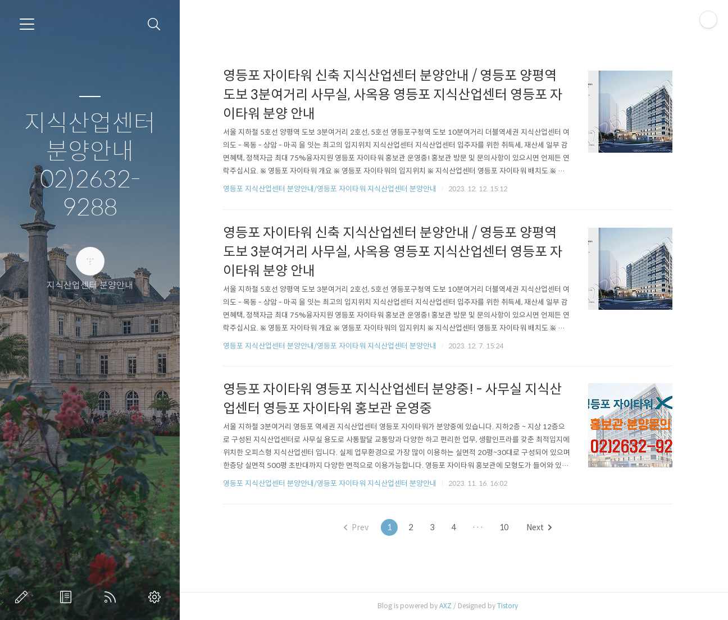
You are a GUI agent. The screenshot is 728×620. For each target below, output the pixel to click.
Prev (356, 527)
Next (539, 527)
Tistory (507, 605)
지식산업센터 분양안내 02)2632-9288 (90, 166)
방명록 (67, 597)
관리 (156, 597)
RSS (112, 597)
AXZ (445, 605)
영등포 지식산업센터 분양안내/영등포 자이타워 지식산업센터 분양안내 (329, 189)
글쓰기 (23, 597)
